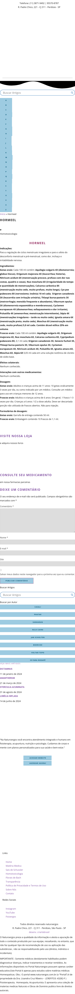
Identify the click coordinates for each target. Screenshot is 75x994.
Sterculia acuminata (12, 687)
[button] (37, 77)
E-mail (4, 548)
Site (2, 559)
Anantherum (7, 678)
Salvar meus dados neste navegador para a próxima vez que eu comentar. (37, 574)
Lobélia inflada (9, 696)
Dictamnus (6, 669)
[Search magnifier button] (72, 92)
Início (2, 214)
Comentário (7, 506)
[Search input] (36, 92)
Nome (4, 537)
